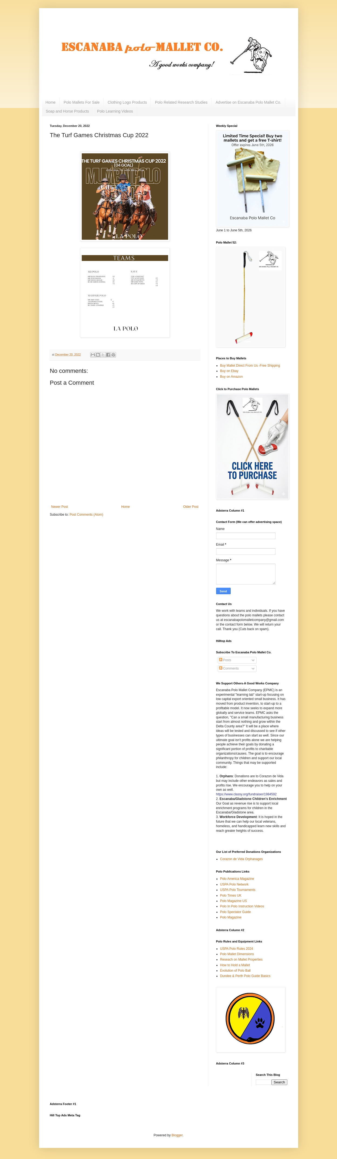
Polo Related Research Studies (181, 102)
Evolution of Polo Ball (235, 970)
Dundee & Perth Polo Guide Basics (245, 976)
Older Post (191, 507)
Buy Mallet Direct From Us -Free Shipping (250, 365)
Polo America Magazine (237, 879)
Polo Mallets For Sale (82, 102)
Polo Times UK (230, 895)
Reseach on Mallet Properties (241, 959)
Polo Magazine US (233, 901)
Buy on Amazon (231, 377)
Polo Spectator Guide (235, 912)
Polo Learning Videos (115, 111)
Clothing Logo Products (127, 102)
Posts (225, 660)
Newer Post (59, 507)
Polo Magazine (230, 917)
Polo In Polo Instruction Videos (242, 906)
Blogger (177, 1135)
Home (51, 102)
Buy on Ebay (229, 371)
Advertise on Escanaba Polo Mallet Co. (248, 102)
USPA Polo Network (234, 884)
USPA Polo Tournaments (238, 890)
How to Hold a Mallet (235, 965)
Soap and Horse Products (67, 111)
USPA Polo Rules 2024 (236, 949)
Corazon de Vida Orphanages (241, 859)
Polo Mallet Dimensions (237, 954)
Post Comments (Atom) (86, 514)
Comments (229, 668)
